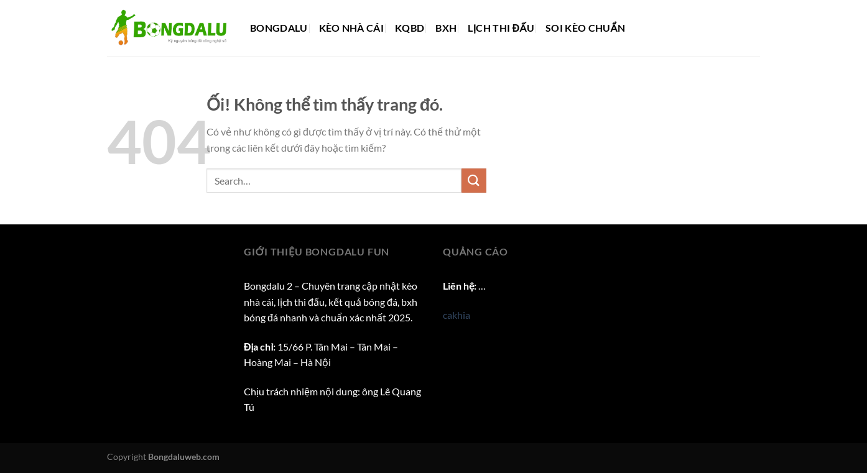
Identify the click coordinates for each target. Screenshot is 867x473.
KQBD (409, 28)
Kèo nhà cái (351, 28)
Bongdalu (279, 28)
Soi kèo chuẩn (585, 28)
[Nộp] (473, 180)
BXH (446, 28)
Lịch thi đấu (501, 28)
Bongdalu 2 (268, 286)
